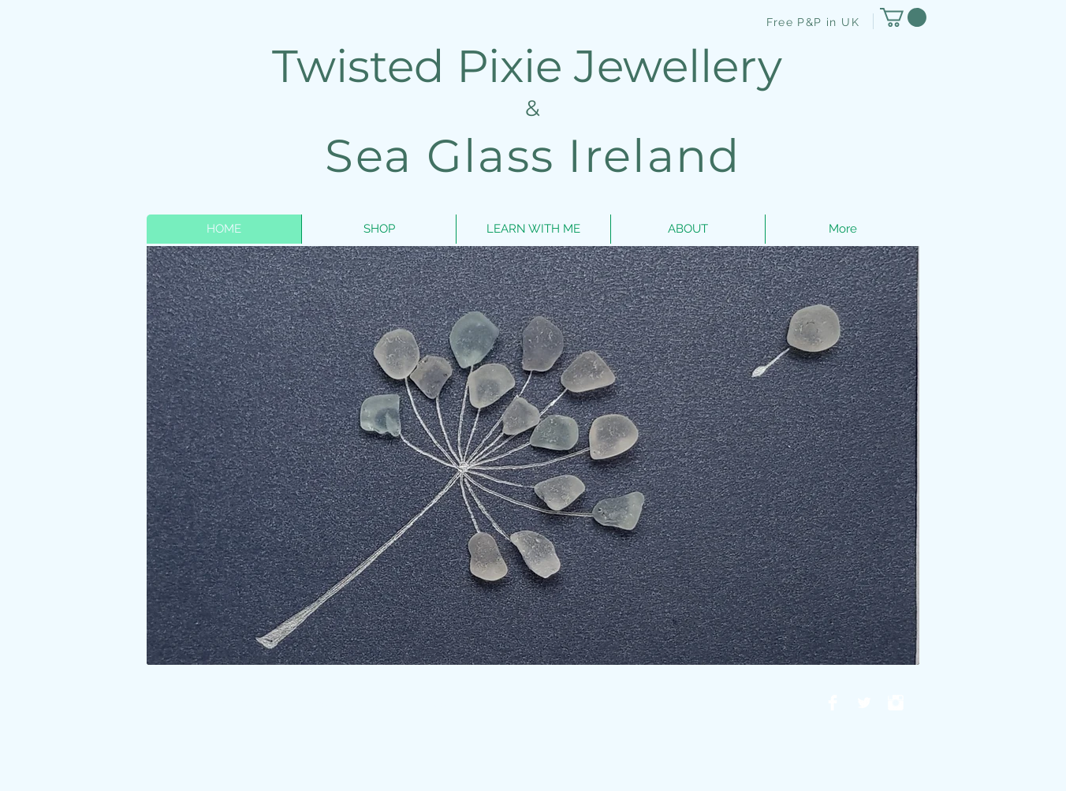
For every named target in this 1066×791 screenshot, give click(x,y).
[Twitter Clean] (864, 703)
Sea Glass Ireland (532, 156)
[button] (903, 17)
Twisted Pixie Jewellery (533, 66)
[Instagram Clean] (896, 703)
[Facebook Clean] (832, 703)
